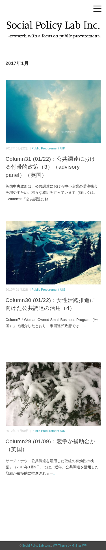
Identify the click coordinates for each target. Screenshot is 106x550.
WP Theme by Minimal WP (70, 545)
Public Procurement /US (48, 289)
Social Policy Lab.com (36, 545)
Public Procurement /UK (48, 148)
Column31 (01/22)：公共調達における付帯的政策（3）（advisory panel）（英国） (51, 167)
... (49, 199)
